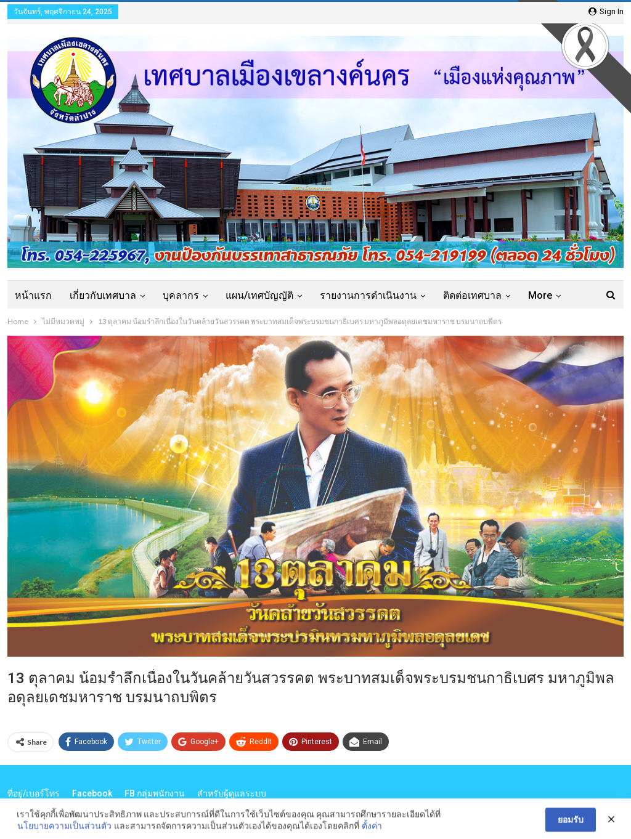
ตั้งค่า (372, 829)
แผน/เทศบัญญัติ (259, 295)
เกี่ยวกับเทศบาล (103, 295)
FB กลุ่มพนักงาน (154, 793)
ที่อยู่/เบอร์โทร (33, 793)
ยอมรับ (571, 823)
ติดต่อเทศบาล (472, 295)
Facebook (92, 793)
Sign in (606, 11)
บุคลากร (181, 295)
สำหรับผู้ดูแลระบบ (231, 793)
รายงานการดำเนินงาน (368, 295)
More (540, 295)
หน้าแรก (33, 295)
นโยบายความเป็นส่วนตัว (64, 829)
